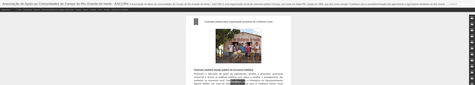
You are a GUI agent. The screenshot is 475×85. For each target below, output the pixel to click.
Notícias (107, 10)
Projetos (78, 10)
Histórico (37, 10)
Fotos (100, 10)
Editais (85, 10)
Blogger (247, 83)
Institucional (27, 10)
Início (20, 10)
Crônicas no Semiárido (120, 10)
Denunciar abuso (255, 83)
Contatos (93, 10)
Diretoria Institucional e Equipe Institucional (58, 10)
